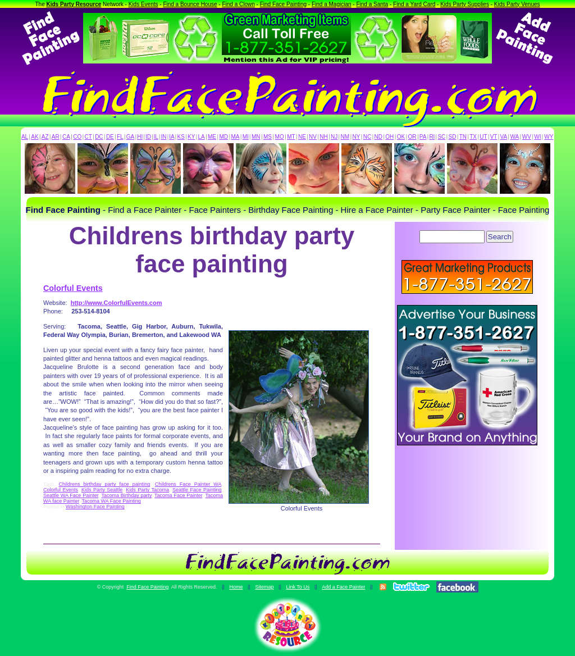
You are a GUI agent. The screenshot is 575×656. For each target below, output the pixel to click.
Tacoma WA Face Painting (111, 501)
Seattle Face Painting (196, 490)
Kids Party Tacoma (147, 490)
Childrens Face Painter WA (188, 484)
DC (99, 137)
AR (56, 137)
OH (389, 137)
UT (483, 137)
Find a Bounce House (190, 4)
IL (156, 137)
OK (401, 137)
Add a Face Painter (343, 587)
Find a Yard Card (414, 4)
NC (367, 137)
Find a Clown (238, 4)
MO (279, 137)
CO (77, 137)
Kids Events (143, 4)
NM (345, 137)
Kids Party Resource (74, 4)
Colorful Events (73, 288)
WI (537, 137)
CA (66, 137)
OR (412, 137)
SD (453, 137)
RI (432, 137)
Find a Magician (332, 4)
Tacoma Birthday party (126, 495)
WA (514, 137)
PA (423, 137)
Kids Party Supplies (464, 4)
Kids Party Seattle (101, 490)
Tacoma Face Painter (178, 495)
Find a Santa (372, 4)
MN (256, 137)
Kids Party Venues (517, 4)
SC (441, 137)
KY (191, 137)
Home (236, 587)
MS (267, 137)
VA (504, 137)
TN (463, 137)
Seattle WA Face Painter (70, 495)
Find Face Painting (283, 4)
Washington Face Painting (95, 506)
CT (88, 137)
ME (212, 137)
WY (548, 137)
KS (181, 137)
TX (473, 137)
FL (120, 137)
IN (163, 137)
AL (24, 137)
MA (235, 137)
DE (110, 137)
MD (224, 137)
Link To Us (297, 587)
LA (201, 137)
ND (378, 137)
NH (323, 137)
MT (291, 137)
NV (313, 137)
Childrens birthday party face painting (104, 484)
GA (130, 137)
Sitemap (264, 587)
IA (171, 137)
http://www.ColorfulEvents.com (116, 302)
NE (302, 137)
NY (356, 137)
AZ (45, 137)
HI (140, 137)
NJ (334, 137)
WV (526, 137)
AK (34, 137)
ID (148, 137)
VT (494, 137)
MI (246, 137)
